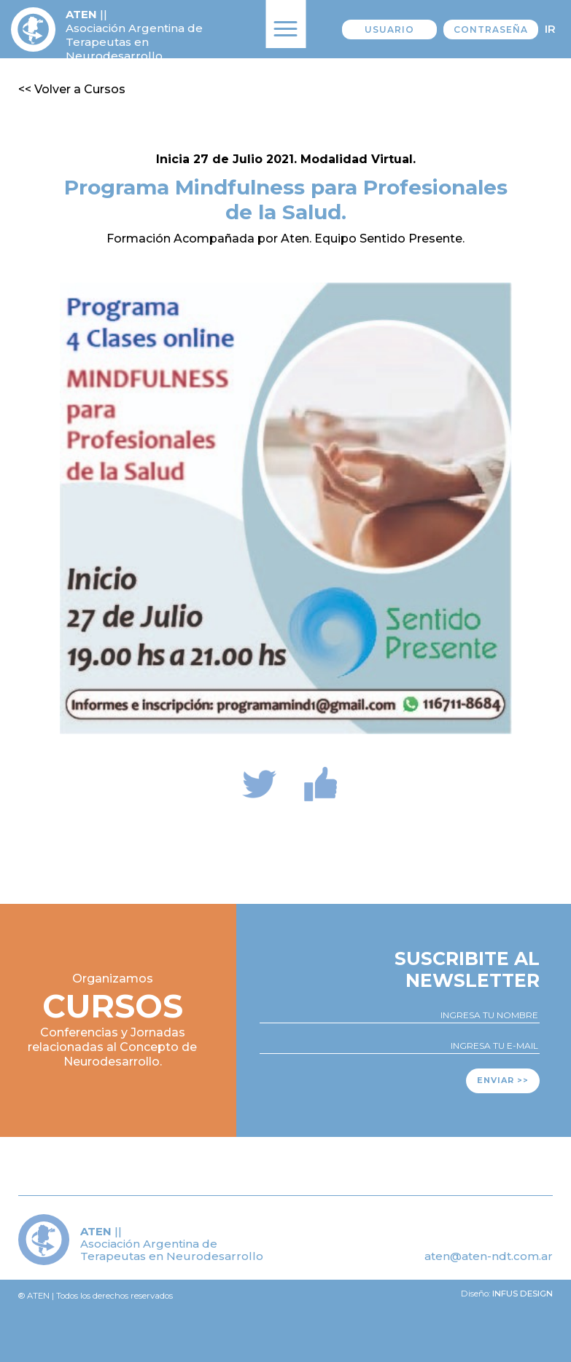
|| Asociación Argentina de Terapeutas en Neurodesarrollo (134, 35)
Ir (550, 29)
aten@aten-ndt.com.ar (488, 1256)
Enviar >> (503, 1080)
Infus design (522, 1293)
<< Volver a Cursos (71, 89)
